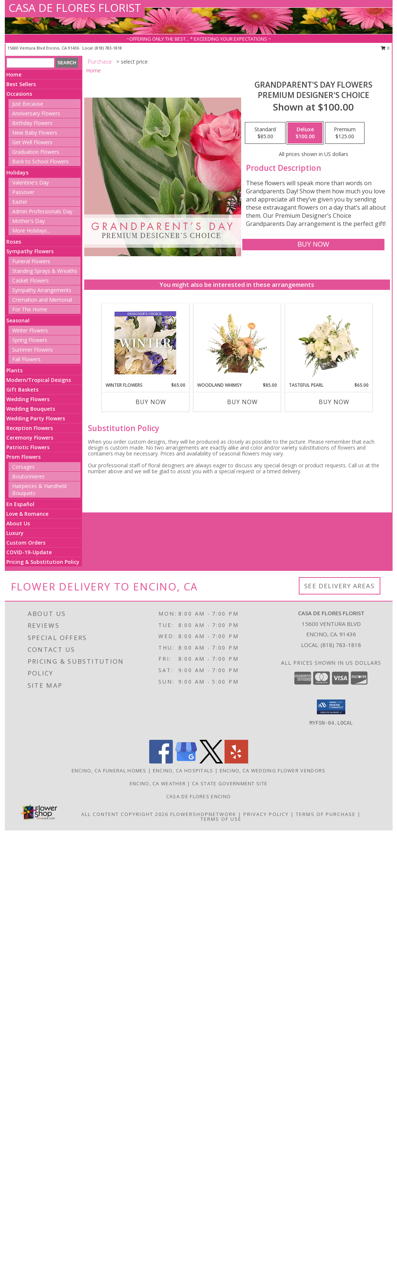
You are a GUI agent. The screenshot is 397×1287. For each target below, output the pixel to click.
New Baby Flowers (34, 132)
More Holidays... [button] (31, 230)
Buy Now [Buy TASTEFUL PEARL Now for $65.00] (334, 402)
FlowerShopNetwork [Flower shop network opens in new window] (203, 814)
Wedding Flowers (27, 399)
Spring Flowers (29, 339)
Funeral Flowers (31, 261)
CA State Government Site (229, 783)
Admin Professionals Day (42, 211)
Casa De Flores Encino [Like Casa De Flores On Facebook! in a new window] (198, 796)
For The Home (29, 309)
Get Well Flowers (32, 142)
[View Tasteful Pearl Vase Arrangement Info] (328, 342)
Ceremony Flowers (29, 437)
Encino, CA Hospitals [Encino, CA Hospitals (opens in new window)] (183, 770)
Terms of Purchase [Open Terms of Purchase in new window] (326, 814)
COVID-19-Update (29, 552)
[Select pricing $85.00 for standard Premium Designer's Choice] (265, 133)
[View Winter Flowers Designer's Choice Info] (145, 342)
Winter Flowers (30, 330)
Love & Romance (27, 513)
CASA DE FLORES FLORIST (74, 7)
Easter (19, 201)
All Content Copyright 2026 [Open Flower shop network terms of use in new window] (124, 814)
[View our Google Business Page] (186, 761)
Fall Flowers (26, 359)
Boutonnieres (28, 476)
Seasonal (18, 320)
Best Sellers (21, 84)
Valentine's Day (30, 182)
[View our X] (211, 761)
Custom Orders (25, 542)
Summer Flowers (32, 349)
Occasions (19, 93)
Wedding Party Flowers (35, 418)
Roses (13, 241)
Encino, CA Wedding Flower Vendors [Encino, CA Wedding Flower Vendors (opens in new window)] (273, 770)
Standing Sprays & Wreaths (44, 270)
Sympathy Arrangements (41, 290)
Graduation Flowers (35, 151)
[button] (331, 707)
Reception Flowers (29, 427)
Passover (23, 192)
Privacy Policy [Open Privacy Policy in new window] (266, 814)
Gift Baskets (22, 389)
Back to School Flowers (40, 161)
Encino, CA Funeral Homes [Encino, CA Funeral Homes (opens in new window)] (109, 770)
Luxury (15, 532)
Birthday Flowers (32, 122)
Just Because (27, 103)
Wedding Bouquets (30, 408)
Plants (14, 370)
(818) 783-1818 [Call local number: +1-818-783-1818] (108, 48)
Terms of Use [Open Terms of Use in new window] (221, 819)
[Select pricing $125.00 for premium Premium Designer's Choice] (344, 133)
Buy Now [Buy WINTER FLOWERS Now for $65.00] (151, 402)
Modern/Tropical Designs (38, 379)
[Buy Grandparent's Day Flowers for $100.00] (313, 244)
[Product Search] (30, 63)
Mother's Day (28, 220)
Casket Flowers (30, 280)
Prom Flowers (23, 456)
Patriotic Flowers (27, 447)
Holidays (17, 172)
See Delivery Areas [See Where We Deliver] (339, 586)
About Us (18, 523)
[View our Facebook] (161, 761)
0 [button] (385, 48)
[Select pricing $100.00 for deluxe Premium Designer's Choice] (305, 133)
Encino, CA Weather (158, 783)
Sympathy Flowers (30, 251)
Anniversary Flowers (36, 113)
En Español (20, 504)
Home (13, 74)
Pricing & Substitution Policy (42, 561)
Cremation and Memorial (42, 299)
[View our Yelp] (236, 761)
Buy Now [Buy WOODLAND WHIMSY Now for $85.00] (242, 402)
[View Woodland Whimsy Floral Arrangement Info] (237, 342)
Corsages (23, 466)
